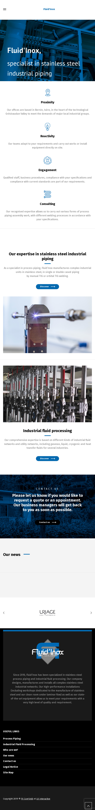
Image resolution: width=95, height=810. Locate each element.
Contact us (9, 761)
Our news (8, 755)
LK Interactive (43, 799)
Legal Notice (10, 766)
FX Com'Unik (27, 799)
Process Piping (12, 738)
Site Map (8, 772)
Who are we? (10, 749)
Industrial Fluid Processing (19, 744)
